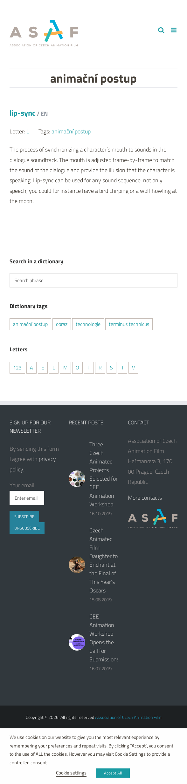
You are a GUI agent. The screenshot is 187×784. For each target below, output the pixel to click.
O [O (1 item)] (77, 367)
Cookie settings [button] (71, 772)
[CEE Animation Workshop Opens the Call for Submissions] (77, 642)
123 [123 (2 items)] (17, 367)
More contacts (145, 497)
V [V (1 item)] (133, 367)
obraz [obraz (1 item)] (61, 324)
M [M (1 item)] (65, 367)
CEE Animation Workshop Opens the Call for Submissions (104, 638)
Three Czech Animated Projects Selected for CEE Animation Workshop (103, 474)
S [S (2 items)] (111, 367)
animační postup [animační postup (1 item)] (30, 324)
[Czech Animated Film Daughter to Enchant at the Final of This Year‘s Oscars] (77, 565)
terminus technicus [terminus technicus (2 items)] (129, 324)
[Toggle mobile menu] (174, 30)
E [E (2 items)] (42, 367)
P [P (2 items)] (88, 367)
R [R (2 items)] (100, 367)
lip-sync (29, 112)
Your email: (23, 485)
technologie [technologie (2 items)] (88, 324)
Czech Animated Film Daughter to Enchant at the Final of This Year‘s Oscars (103, 560)
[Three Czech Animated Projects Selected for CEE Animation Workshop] (77, 478)
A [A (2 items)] (31, 367)
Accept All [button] (113, 773)
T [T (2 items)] (122, 367)
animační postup (71, 131)
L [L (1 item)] (53, 367)
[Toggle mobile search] (161, 30)
